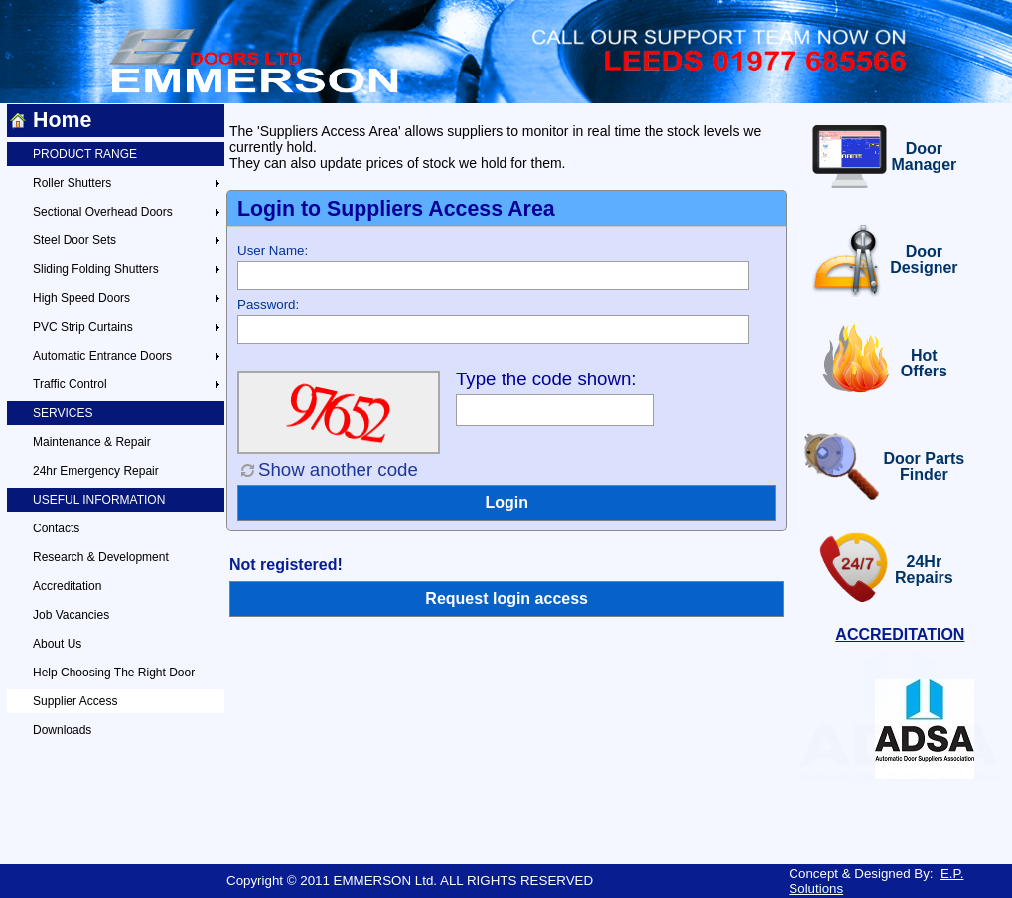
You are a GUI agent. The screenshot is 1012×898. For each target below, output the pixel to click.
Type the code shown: (546, 379)
